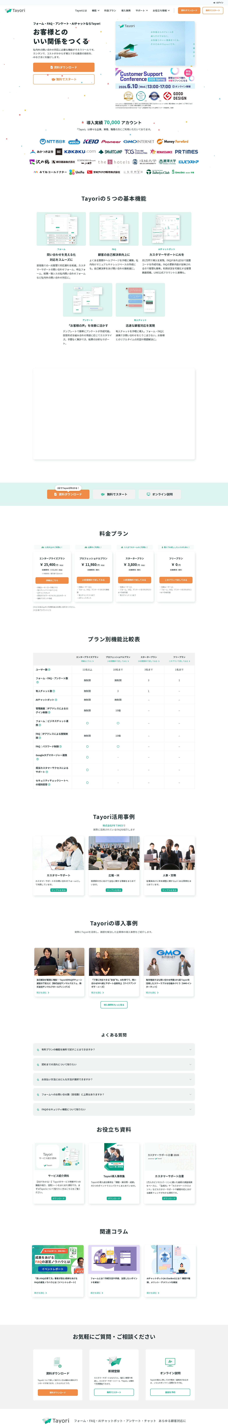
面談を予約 (170, 1392)
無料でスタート (213, 10)
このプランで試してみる (176, 579)
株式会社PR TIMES (113, 825)
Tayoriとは (81, 10)
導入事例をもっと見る (114, 1004)
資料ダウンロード (189, 10)
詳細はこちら (52, 580)
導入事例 (126, 10)
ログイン (218, 2)
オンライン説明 (160, 494)
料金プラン (110, 10)
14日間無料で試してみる (93, 579)
